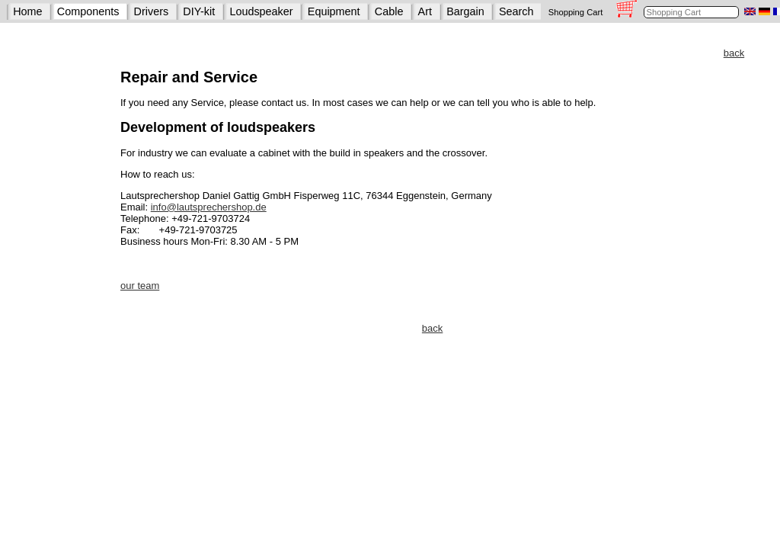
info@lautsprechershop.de (209, 207)
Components (88, 11)
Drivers (151, 11)
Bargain (465, 11)
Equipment (334, 11)
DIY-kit (199, 11)
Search (516, 11)
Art (425, 11)
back (734, 53)
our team (139, 285)
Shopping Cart (575, 12)
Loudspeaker (260, 11)
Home (27, 11)
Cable (389, 11)
